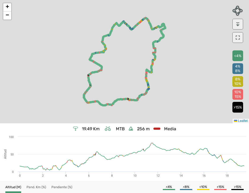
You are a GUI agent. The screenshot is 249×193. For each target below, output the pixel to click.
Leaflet (241, 121)
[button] (7, 7)
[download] (237, 24)
